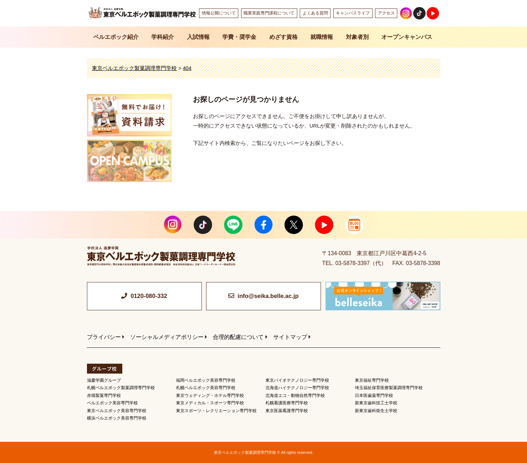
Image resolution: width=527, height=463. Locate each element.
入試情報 (198, 37)
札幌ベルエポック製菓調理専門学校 (121, 387)
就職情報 (321, 37)
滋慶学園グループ (104, 380)
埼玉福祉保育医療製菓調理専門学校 (389, 387)
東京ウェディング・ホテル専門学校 (210, 395)
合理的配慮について (238, 337)
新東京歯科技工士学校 (376, 402)
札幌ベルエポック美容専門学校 (205, 387)
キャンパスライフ (353, 13)
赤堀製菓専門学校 (104, 395)
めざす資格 (283, 37)
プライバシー (104, 337)
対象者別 (357, 37)
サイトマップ (290, 337)
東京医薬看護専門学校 (286, 410)
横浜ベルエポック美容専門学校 (116, 418)
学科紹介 (162, 37)
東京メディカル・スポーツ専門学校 (210, 402)
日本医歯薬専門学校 (374, 395)
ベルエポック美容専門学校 (112, 402)
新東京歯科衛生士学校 (376, 410)
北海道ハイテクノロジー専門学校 (297, 387)
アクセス (386, 13)
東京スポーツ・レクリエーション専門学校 (216, 410)
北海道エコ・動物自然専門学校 (295, 395)
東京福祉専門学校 (372, 380)
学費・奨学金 (239, 37)
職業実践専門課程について (269, 13)
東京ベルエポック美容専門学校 (116, 410)
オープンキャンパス (406, 37)
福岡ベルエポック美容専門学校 (205, 380)
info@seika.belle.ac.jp (268, 296)
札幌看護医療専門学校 (286, 402)
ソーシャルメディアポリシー (167, 337)
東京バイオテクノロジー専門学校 (297, 380)
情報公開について (219, 13)
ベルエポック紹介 (116, 37)
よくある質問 (315, 13)
